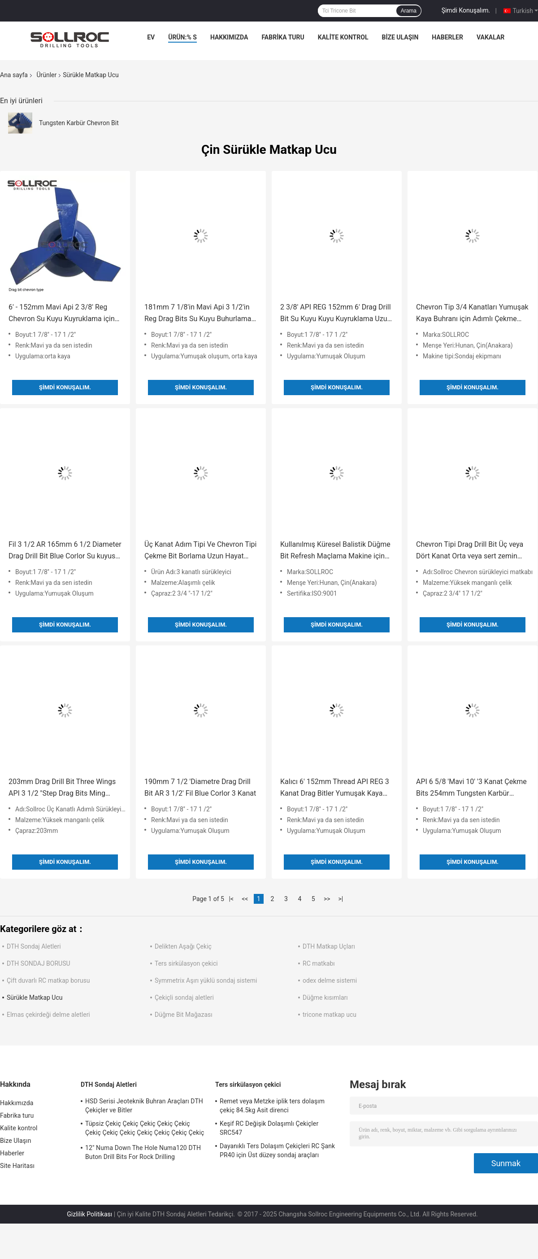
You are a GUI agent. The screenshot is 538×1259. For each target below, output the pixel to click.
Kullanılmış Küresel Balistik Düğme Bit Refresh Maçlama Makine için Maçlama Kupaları (335, 551)
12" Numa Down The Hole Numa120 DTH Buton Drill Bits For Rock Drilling (143, 1152)
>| (340, 898)
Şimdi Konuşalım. (466, 10)
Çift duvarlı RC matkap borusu (48, 980)
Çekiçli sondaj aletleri (184, 997)
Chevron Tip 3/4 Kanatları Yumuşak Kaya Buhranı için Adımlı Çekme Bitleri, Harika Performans (472, 314)
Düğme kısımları (325, 997)
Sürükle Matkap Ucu (34, 997)
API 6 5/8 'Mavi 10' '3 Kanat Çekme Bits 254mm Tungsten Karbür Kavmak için (471, 788)
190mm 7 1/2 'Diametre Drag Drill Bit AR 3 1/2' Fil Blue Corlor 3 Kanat (200, 787)
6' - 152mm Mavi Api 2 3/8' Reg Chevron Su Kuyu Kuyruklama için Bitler (62, 314)
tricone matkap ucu (329, 1014)
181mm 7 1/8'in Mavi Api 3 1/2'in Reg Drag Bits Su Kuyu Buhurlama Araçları (197, 314)
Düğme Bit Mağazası (184, 1014)
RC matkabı (319, 963)
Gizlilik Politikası (89, 1214)
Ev (151, 37)
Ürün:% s (182, 37)
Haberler (447, 37)
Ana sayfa (14, 74)
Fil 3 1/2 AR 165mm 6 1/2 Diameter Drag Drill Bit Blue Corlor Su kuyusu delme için (65, 551)
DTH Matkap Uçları (329, 946)
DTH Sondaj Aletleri (34, 946)
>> (327, 898)
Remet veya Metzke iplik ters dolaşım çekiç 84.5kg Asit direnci (272, 1106)
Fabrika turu (282, 37)
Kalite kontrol (343, 37)
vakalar (490, 37)
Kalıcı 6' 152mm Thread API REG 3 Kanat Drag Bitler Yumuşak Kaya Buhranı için (334, 788)
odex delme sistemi (330, 980)
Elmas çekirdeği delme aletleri (48, 1014)
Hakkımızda (229, 37)
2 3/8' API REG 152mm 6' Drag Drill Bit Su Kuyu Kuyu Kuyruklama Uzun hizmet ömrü (335, 314)
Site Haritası (17, 1165)
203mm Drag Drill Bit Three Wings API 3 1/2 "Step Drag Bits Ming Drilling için (62, 788)
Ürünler (46, 74)
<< (245, 898)
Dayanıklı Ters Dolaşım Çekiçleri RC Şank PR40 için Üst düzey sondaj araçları (277, 1150)
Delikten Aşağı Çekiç (183, 946)
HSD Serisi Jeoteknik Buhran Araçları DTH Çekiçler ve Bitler (144, 1106)
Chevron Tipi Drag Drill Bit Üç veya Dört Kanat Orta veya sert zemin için (469, 551)
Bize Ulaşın (400, 37)
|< (231, 898)
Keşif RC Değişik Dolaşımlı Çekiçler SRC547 (269, 1128)
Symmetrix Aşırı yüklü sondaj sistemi (206, 980)
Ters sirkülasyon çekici (186, 963)
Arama (409, 11)
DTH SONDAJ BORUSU (38, 963)
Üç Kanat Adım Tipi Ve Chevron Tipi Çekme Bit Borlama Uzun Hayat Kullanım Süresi (200, 551)
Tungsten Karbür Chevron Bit (79, 122)
